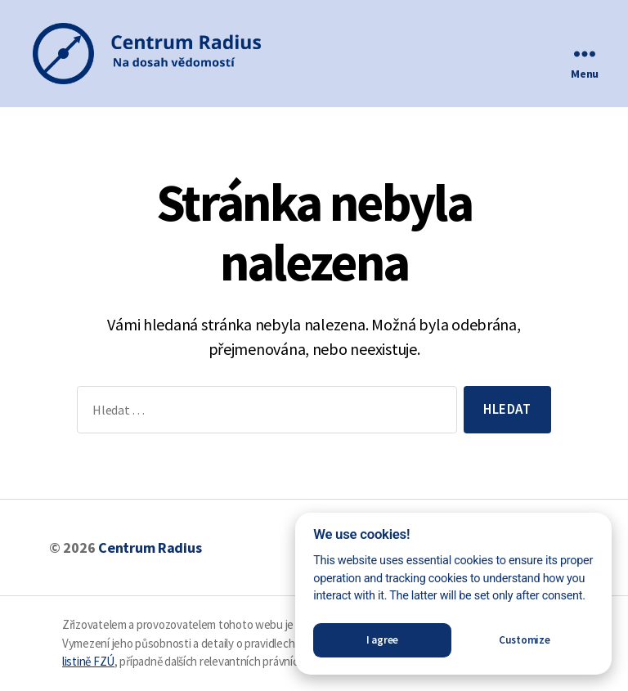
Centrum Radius (149, 547)
